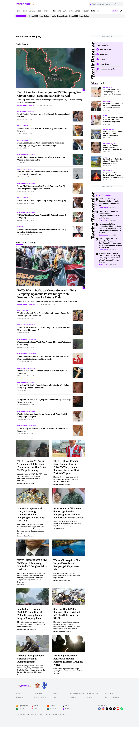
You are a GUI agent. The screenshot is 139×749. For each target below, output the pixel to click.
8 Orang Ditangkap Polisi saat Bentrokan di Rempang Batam (31, 658)
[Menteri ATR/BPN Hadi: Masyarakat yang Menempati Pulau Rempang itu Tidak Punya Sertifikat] (32, 496)
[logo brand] (37, 685)
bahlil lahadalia (23, 125)
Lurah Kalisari (47, 16)
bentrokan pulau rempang (27, 105)
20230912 (20, 585)
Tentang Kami (38, 693)
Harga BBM (36, 16)
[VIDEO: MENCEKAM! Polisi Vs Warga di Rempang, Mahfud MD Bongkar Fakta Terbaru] (32, 548)
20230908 (56, 673)
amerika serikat (108, 101)
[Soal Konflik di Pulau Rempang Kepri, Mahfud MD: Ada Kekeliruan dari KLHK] (68, 596)
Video (99, 11)
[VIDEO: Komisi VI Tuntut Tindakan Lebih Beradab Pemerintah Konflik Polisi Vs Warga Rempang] (32, 448)
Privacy (54, 697)
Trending (46, 11)
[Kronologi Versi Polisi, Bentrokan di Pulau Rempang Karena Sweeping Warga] (68, 643)
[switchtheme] (121, 11)
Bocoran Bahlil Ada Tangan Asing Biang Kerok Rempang (41, 200)
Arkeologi (106, 157)
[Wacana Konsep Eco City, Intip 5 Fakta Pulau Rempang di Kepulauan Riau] (68, 548)
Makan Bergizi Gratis (62, 16)
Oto (59, 11)
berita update (107, 87)
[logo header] (25, 4)
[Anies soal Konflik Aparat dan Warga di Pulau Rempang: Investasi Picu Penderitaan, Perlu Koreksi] (68, 496)
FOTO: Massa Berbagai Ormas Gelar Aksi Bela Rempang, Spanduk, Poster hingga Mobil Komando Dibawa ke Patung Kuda (46, 294)
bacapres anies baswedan (25, 111)
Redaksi (54, 693)
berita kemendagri (109, 129)
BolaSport (85, 11)
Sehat (77, 11)
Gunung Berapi (108, 171)
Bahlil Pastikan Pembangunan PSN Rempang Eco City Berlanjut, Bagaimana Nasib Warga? (49, 94)
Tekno (53, 11)
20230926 (20, 226)
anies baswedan (58, 528)
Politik (24, 11)
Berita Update (103, 208)
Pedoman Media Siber (77, 693)
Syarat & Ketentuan (40, 697)
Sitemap (90, 697)
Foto (93, 11)
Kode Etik (73, 697)
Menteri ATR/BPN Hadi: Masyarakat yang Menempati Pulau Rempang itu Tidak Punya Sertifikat (31, 514)
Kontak (18, 693)
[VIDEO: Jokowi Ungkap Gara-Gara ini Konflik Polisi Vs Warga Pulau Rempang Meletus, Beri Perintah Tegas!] (68, 448)
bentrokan (20, 675)
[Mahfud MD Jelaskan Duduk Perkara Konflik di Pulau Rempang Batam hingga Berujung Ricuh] (32, 596)
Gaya (71, 11)
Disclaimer (19, 697)
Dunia (65, 11)
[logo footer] (24, 685)
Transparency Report (112, 697)
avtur (105, 115)
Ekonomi (32, 11)
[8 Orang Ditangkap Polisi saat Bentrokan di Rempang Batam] (32, 643)
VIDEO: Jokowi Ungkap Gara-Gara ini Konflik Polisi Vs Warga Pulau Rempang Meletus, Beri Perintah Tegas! (66, 467)
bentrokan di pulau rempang (26, 339)
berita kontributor (109, 143)
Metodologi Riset (92, 693)
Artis (39, 11)
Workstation (109, 693)
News (18, 11)
